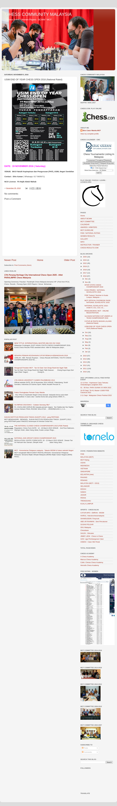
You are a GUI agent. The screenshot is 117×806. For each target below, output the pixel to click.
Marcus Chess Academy (89, 559)
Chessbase (84, 530)
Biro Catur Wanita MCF (92, 130)
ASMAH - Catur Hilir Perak (90, 542)
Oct (86, 332)
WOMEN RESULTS (87, 236)
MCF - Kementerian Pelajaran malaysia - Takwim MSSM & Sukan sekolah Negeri (43, 450)
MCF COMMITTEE (87, 221)
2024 (85, 260)
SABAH (83, 492)
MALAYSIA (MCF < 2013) (89, 483)
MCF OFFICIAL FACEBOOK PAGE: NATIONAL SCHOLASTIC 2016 (98, 301)
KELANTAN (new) (87, 474)
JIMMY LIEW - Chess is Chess (91, 536)
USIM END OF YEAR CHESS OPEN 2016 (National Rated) (98, 327)
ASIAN (82, 463)
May (86, 342)
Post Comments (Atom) (22, 265)
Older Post (69, 260)
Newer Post (10, 260)
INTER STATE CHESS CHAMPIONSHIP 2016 (94, 286)
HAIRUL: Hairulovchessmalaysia (92, 516)
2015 (85, 356)
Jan (86, 352)
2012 (85, 365)
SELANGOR (85, 486)
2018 (85, 270)
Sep (86, 336)
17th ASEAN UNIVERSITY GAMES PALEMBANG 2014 (34, 380)
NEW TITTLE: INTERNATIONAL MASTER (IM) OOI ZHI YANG (37, 343)
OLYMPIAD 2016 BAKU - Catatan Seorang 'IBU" (32, 405)
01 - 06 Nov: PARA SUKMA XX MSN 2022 (95, 387)
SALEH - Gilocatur (87, 533)
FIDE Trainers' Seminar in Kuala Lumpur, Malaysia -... (96, 296)
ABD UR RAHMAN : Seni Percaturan (93, 521)
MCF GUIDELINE (86, 230)
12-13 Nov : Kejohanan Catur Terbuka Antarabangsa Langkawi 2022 (94, 384)
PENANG (83, 480)
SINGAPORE (85, 471)
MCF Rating (84, 460)
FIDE (82, 454)
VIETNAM (84, 468)
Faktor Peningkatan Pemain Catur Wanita (29, 392)
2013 (85, 362)
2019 (85, 266)
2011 (85, 368)
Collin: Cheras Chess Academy (91, 562)
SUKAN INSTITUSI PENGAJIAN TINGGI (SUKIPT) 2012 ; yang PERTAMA (31, 417)
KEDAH (83, 489)
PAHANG (83, 477)
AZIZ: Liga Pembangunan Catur (92, 539)
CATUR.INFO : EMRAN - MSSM (92, 513)
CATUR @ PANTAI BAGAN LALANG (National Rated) (98, 322)
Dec (86, 279)
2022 (85, 263)
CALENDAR (84, 224)
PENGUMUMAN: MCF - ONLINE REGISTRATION (97, 312)
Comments (87, 752)
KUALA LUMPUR (86, 504)
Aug (86, 339)
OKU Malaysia (85, 527)
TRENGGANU (85, 501)
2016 (85, 276)
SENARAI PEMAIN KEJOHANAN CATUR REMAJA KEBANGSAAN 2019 (41, 355)
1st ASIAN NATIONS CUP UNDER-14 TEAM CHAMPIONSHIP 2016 (98, 317)
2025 (85, 257)
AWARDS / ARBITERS (88, 227)
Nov (86, 282)
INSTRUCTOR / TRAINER (90, 245)
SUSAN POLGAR (86, 524)
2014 (85, 359)
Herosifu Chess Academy (89, 565)
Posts (85, 748)
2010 (85, 372)
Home (40, 260)
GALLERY (84, 239)
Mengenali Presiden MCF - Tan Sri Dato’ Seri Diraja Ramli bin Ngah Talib (40, 368)
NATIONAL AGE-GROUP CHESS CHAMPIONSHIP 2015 (35, 438)
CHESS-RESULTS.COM (89, 248)
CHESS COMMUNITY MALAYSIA (38, 14)
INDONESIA (84, 466)
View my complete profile (89, 134)
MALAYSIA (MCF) (87, 457)
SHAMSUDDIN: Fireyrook (89, 519)
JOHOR (83, 495)
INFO (82, 242)
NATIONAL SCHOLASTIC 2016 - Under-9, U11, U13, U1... (97, 307)
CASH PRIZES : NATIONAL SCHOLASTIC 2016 (95, 291)
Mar (86, 345)
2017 (85, 273)
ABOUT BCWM (86, 218)
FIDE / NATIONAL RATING (90, 233)
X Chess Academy (87, 556)
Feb (86, 348)
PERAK (83, 498)
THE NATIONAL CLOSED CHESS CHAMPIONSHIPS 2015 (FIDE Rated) (41, 426)
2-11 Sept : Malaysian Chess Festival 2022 (96, 395)
